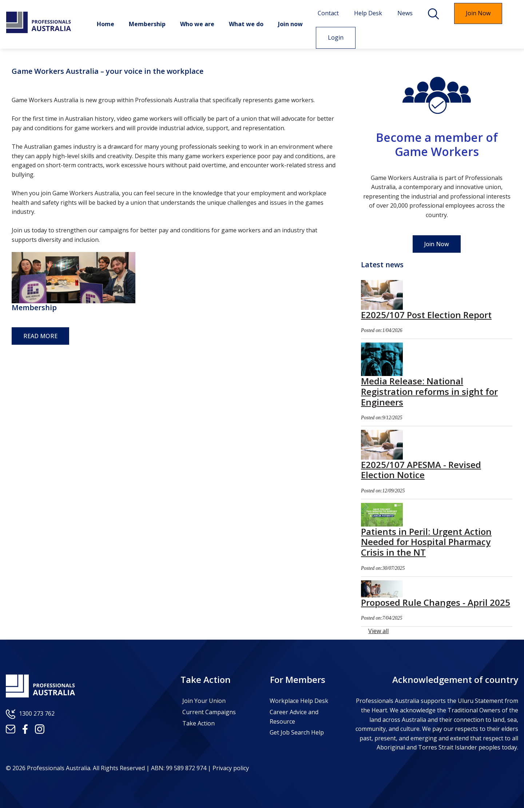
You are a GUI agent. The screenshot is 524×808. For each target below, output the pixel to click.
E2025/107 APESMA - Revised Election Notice (421, 470)
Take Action (198, 723)
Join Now (436, 244)
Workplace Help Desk (299, 701)
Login (331, 37)
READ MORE (40, 336)
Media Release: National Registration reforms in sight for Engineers (429, 391)
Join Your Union (204, 701)
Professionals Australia (38, 22)
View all (378, 631)
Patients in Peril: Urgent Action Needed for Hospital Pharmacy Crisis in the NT (426, 542)
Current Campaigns (209, 712)
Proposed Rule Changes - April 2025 (435, 602)
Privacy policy (230, 768)
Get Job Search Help (297, 732)
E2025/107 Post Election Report (426, 315)
